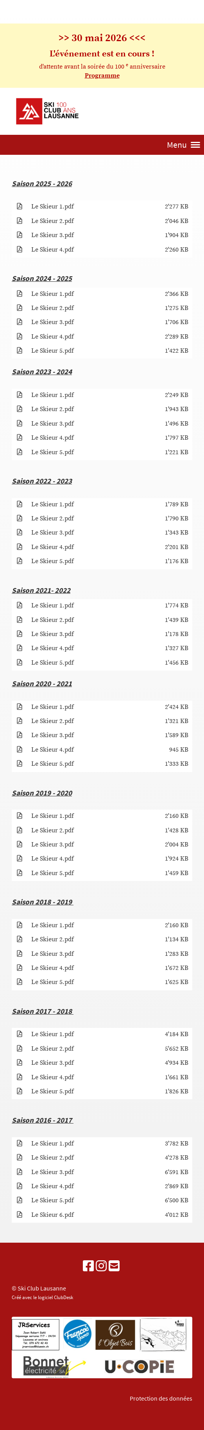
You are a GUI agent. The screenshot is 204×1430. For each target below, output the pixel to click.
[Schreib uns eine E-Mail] (114, 1267)
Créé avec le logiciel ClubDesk (42, 1297)
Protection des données (161, 1398)
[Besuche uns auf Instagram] (101, 1267)
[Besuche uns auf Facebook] (88, 1267)
